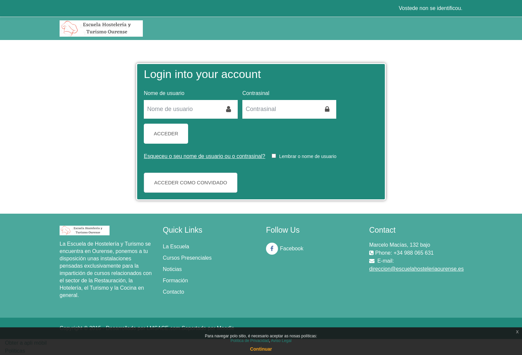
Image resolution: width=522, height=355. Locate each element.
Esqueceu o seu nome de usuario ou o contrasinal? (204, 156)
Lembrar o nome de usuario (308, 156)
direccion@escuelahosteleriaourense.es (416, 269)
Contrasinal (255, 93)
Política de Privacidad (249, 340)
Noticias (172, 269)
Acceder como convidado (190, 182)
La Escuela (176, 246)
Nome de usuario (164, 93)
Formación (175, 280)
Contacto (173, 292)
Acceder (166, 133)
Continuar (261, 349)
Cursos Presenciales (187, 258)
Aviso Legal (281, 340)
